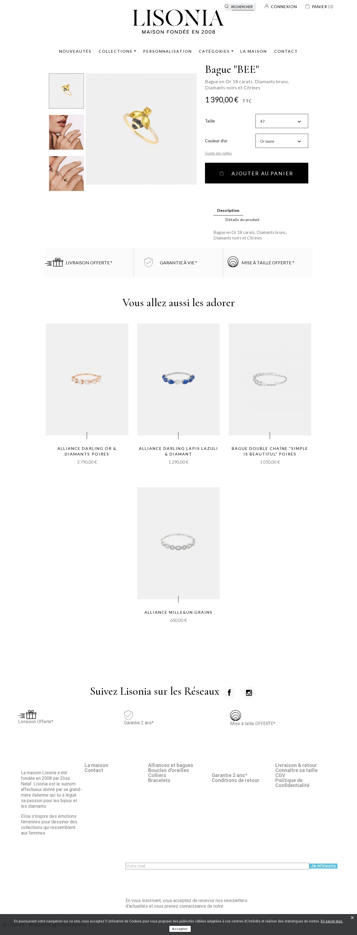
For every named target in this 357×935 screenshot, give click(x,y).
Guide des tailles (218, 153)
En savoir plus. (332, 921)
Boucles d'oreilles (168, 770)
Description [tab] (228, 210)
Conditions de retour (235, 780)
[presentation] (168, 880)
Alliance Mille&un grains (178, 612)
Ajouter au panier (261, 173)
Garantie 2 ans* (229, 775)
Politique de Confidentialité (292, 782)
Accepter (180, 929)
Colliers (157, 775)
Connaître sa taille (296, 770)
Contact (94, 770)
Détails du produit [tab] (242, 219)
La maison (96, 765)
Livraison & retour (296, 765)
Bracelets (159, 780)
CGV (280, 775)
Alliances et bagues (170, 765)
